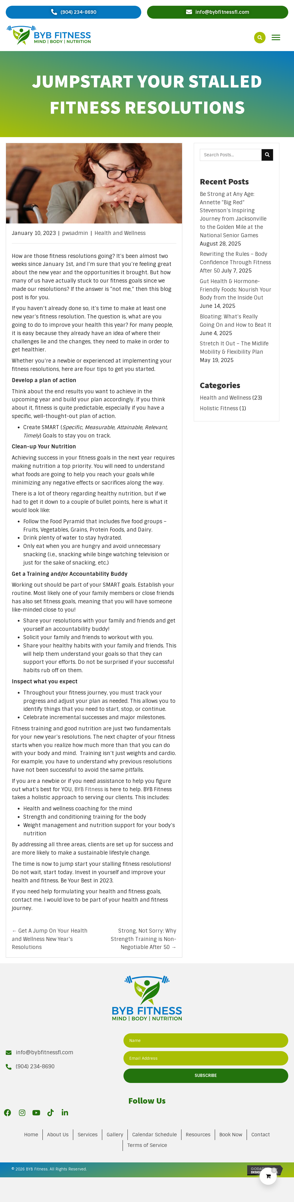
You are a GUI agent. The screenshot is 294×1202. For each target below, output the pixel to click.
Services (88, 1134)
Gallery (115, 1134)
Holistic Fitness (219, 408)
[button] (73, 12)
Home (31, 1134)
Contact (260, 1134)
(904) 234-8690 (35, 1066)
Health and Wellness (120, 233)
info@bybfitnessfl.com (44, 1052)
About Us (58, 1134)
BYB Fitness (88, 789)
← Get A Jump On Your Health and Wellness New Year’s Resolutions (50, 939)
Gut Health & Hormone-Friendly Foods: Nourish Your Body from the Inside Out (235, 290)
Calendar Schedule (154, 1134)
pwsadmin (75, 233)
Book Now (230, 1134)
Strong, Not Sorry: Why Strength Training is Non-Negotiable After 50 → (143, 939)
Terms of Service (147, 1145)
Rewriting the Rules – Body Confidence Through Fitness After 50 (235, 262)
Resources (198, 1134)
